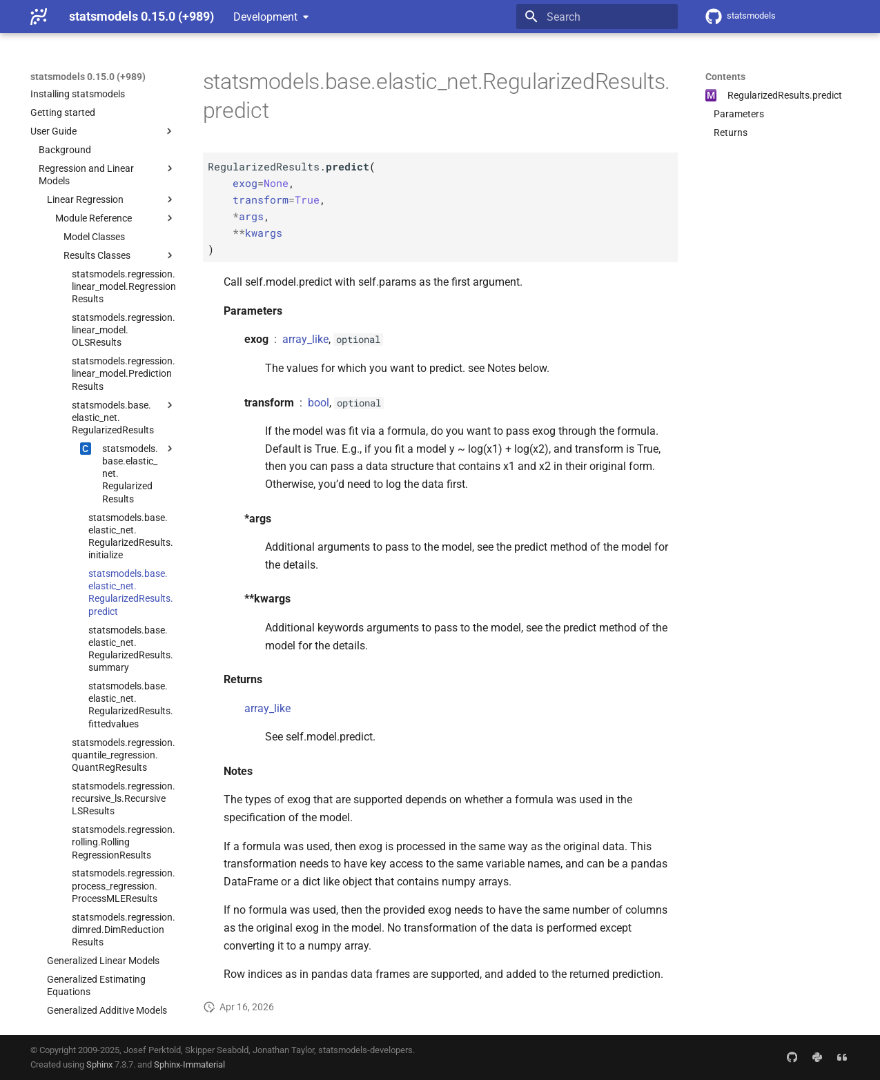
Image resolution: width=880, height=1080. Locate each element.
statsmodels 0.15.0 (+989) (88, 76)
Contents (725, 76)
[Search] (597, 16)
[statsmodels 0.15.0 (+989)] (38, 16)
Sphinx (99, 1064)
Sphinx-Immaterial (189, 1064)
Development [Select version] (265, 16)
